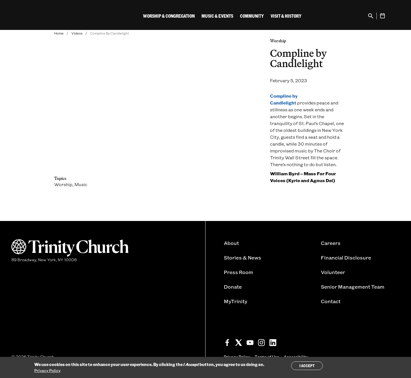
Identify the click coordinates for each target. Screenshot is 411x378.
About (231, 243)
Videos (76, 33)
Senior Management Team (352, 286)
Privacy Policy (47, 370)
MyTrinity (235, 301)
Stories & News (242, 257)
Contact (331, 301)
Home (59, 33)
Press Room (238, 272)
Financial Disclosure (346, 257)
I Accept (307, 365)
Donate (233, 286)
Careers (331, 243)
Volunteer (333, 272)
